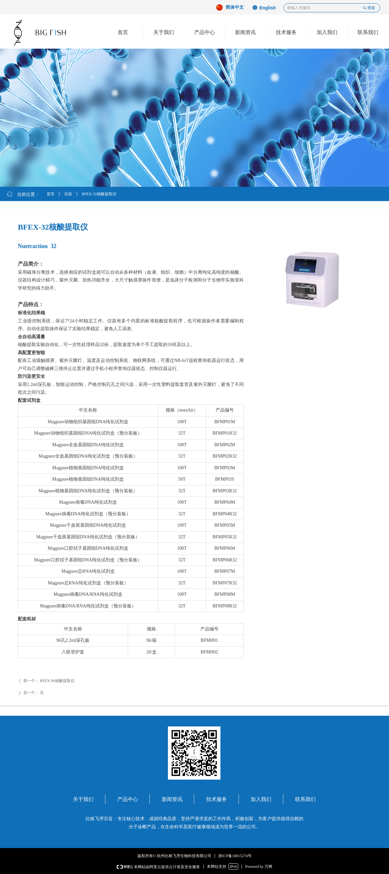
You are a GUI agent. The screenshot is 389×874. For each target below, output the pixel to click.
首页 (50, 194)
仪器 (68, 194)
